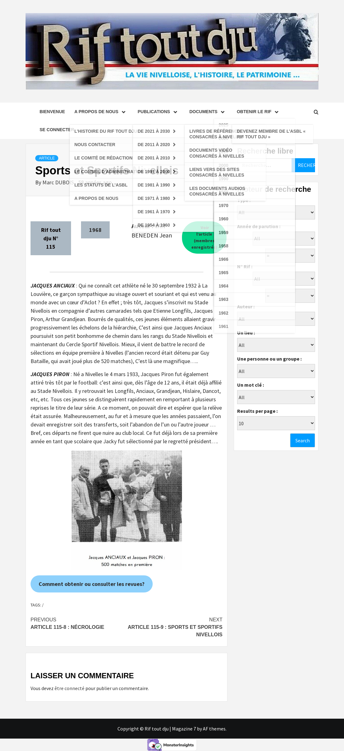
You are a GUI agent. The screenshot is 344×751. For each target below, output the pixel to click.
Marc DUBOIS (58, 182)
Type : (244, 200)
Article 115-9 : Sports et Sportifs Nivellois (174, 626)
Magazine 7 (184, 729)
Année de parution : (258, 226)
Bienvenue (52, 111)
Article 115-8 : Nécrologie (79, 623)
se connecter (57, 129)
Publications (159, 111)
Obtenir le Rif (259, 111)
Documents (208, 111)
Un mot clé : (250, 385)
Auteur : (246, 306)
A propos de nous (101, 111)
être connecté (69, 688)
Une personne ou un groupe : (269, 359)
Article (47, 158)
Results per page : (257, 411)
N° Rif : (244, 266)
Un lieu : (246, 332)
